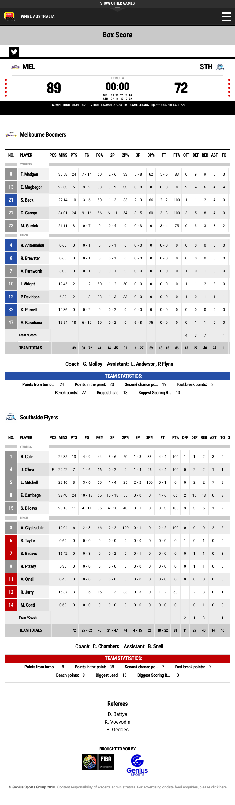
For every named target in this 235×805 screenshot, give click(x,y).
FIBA (98, 765)
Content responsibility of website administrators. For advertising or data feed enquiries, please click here (141, 787)
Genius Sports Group (137, 765)
